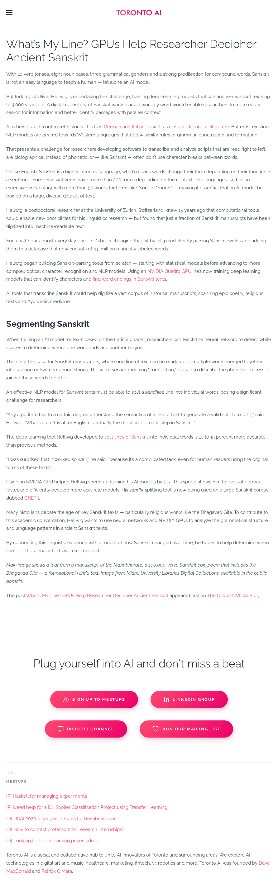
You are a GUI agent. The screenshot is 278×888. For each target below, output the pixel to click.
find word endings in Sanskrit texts (129, 279)
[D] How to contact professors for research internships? (65, 829)
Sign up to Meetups (94, 699)
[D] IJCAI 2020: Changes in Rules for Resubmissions (61, 818)
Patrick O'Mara (56, 871)
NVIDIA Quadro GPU (169, 271)
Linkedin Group (189, 699)
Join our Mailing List (186, 729)
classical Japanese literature (199, 127)
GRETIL (32, 498)
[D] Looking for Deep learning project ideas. (52, 840)
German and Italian (124, 127)
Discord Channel (86, 729)
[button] (9, 12)
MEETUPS (16, 782)
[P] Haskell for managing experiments (46, 796)
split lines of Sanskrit (126, 437)
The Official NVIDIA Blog (233, 595)
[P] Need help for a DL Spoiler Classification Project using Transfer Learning (86, 807)
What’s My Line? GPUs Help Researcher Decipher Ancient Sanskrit (97, 595)
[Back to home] (139, 12)
